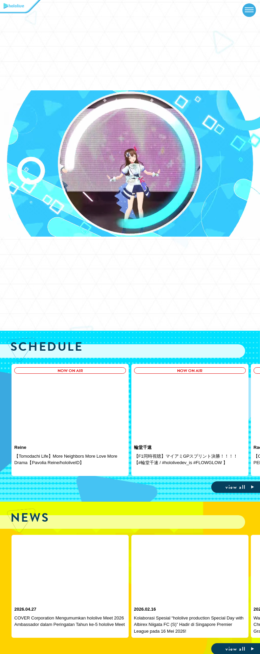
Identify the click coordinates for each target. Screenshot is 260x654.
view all (235, 487)
